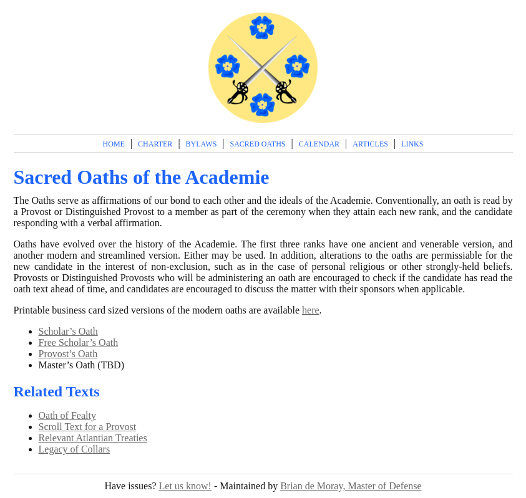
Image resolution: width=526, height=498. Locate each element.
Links (412, 144)
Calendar (319, 144)
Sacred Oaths (258, 144)
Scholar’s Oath (68, 331)
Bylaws (201, 144)
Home (114, 144)
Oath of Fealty (67, 415)
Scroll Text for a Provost (88, 426)
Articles (370, 144)
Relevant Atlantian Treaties (93, 438)
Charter (155, 144)
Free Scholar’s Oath (79, 342)
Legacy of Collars (74, 449)
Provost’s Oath (68, 353)
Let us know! (185, 486)
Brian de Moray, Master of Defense (350, 486)
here (310, 310)
